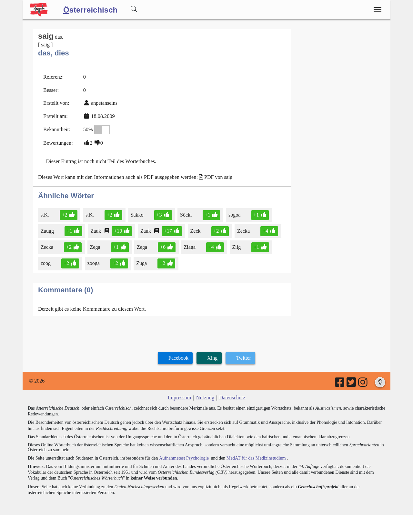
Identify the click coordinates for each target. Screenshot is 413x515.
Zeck (194, 228)
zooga (93, 260)
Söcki (185, 212)
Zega (95, 244)
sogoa (233, 212)
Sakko (137, 212)
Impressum (179, 394)
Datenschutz (232, 394)
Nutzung (205, 394)
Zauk (96, 228)
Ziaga (188, 244)
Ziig (235, 244)
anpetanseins (103, 102)
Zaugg (48, 228)
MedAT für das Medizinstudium (254, 454)
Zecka (242, 228)
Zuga (141, 260)
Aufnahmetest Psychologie (183, 454)
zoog (46, 260)
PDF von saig (215, 175)
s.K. (45, 212)
